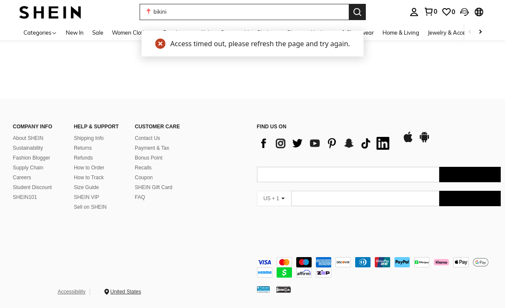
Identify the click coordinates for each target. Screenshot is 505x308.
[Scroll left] (470, 32)
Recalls (143, 168)
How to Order (89, 168)
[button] (244, 12)
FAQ (140, 197)
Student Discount (32, 187)
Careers (22, 178)
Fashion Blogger (31, 158)
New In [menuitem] (75, 32)
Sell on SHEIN (90, 207)
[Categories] (40, 32)
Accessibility (71, 292)
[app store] (408, 141)
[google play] (424, 141)
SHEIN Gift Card (153, 187)
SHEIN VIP (86, 197)
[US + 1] (274, 198)
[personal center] (414, 12)
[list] (325, 143)
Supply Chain (28, 168)
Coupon (144, 178)
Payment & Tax (152, 148)
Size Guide (86, 187)
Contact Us (147, 138)
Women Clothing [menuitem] (133, 32)
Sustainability (28, 148)
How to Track (89, 178)
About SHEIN (28, 138)
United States (125, 292)
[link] (430, 11)
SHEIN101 (25, 197)
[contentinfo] (379, 267)
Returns (83, 148)
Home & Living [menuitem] (400, 32)
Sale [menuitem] (97, 32)
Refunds (83, 158)
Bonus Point (149, 158)
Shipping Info (89, 138)
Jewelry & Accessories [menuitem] (455, 32)
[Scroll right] (480, 32)
